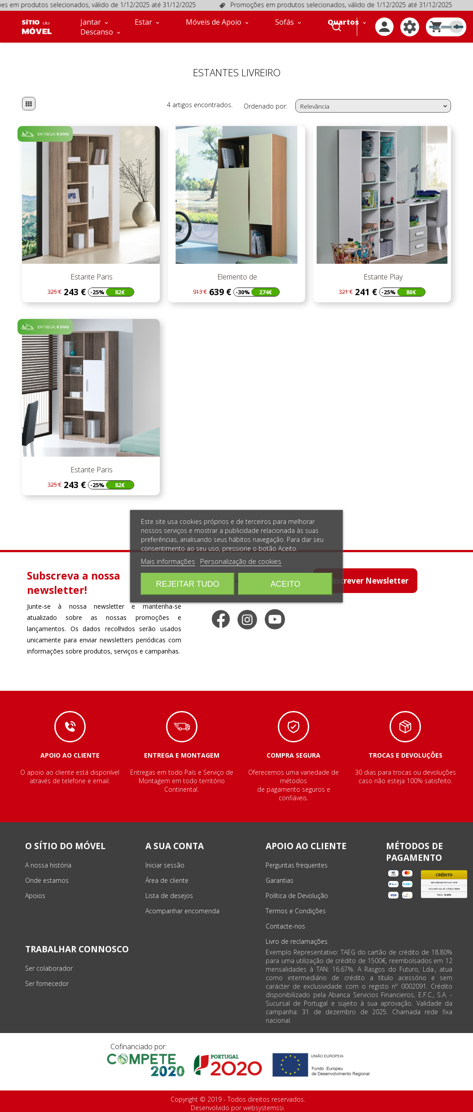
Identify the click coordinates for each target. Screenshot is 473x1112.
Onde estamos (47, 880)
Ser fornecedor (47, 983)
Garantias (279, 880)
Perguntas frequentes (297, 865)
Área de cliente (166, 880)
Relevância (374, 106)
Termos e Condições (296, 911)
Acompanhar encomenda (182, 911)
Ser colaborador (49, 968)
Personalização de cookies (240, 561)
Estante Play (382, 277)
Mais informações (168, 561)
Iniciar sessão (164, 865)
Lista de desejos (169, 895)
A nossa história (48, 865)
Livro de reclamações (297, 941)
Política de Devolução (297, 895)
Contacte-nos (285, 926)
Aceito (286, 584)
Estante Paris (91, 277)
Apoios (35, 895)
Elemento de (236, 277)
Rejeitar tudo (187, 584)
